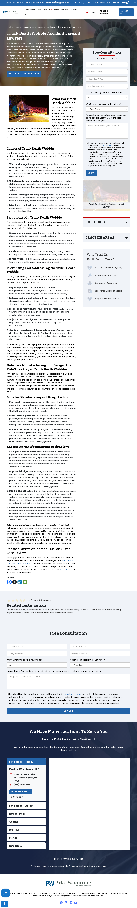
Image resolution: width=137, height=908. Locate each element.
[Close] (135, 3)
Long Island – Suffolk (21, 804)
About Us (48, 9)
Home (27, 10)
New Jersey (15, 844)
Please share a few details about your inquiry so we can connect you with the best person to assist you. (107, 118)
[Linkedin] (19, 582)
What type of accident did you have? (103, 104)
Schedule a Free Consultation (23, 73)
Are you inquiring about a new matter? (104, 92)
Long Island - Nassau (21, 760)
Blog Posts (64, 10)
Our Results (73, 10)
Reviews (56, 10)
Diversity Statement (90, 901)
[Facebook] (9, 582)
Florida (13, 836)
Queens (13, 820)
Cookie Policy (39, 901)
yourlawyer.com (104, 145)
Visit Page (16, 796)
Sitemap (117, 901)
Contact (28, 15)
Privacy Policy (107, 901)
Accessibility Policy (24, 901)
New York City (17, 812)
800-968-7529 (67, 569)
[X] (14, 582)
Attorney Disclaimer (55, 901)
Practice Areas (36, 9)
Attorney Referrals (73, 901)
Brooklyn (14, 828)
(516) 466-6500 (124, 12)
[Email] (25, 582)
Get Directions (19, 790)
